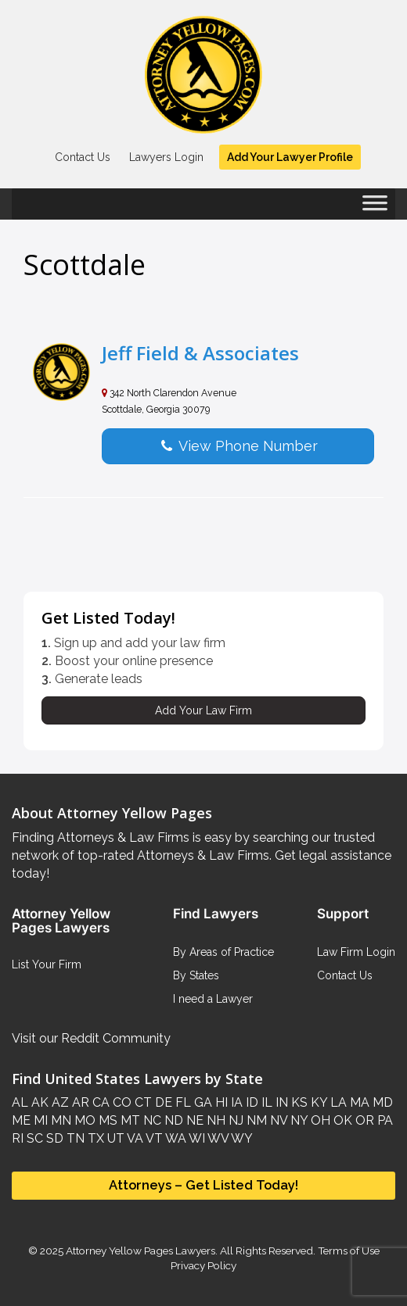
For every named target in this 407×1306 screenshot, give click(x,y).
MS (106, 1120)
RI (17, 1138)
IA (235, 1102)
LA (337, 1102)
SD (53, 1138)
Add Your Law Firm (203, 710)
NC (150, 1120)
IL (265, 1102)
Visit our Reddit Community (91, 1038)
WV (217, 1138)
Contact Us (82, 157)
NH (214, 1120)
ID (250, 1102)
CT (141, 1102)
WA (174, 1138)
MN (59, 1120)
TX (94, 1138)
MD (381, 1102)
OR (363, 1120)
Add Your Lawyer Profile (290, 157)
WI (195, 1138)
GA (201, 1102)
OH (319, 1120)
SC (33, 1138)
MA (358, 1102)
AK (38, 1102)
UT (114, 1138)
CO (120, 1102)
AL (20, 1102)
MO (83, 1120)
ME (21, 1120)
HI (220, 1102)
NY (297, 1120)
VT (153, 1138)
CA (99, 1102)
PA (383, 1120)
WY (241, 1138)
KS (298, 1102)
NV (277, 1120)
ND (172, 1120)
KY (317, 1102)
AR (79, 1102)
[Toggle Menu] (374, 207)
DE (162, 1102)
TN (74, 1138)
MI (39, 1120)
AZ (59, 1102)
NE (193, 1120)
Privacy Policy (203, 1265)
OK (341, 1120)
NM (255, 1120)
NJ (234, 1120)
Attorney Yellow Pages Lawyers (140, 1250)
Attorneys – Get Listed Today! (203, 1185)
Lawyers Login (166, 157)
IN (280, 1102)
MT (128, 1120)
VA (133, 1138)
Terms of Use (349, 1250)
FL (181, 1102)
